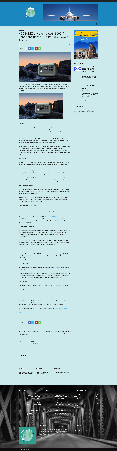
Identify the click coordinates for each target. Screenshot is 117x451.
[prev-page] (20, 377)
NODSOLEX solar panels (58, 217)
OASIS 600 (23, 138)
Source (20, 312)
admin (23, 44)
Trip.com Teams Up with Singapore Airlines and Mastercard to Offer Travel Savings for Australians (26, 372)
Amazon (58, 267)
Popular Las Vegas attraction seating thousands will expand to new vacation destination (89, 78)
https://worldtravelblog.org (36, 343)
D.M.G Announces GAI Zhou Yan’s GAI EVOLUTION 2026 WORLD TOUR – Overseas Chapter (44, 372)
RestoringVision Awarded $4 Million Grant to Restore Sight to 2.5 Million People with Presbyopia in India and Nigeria (31, 333)
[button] (96, 24)
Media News (24, 28)
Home (20, 28)
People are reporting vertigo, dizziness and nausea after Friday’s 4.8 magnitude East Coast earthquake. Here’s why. (86, 111)
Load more (86, 101)
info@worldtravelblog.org (51, 437)
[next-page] (22, 377)
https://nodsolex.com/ (61, 308)
